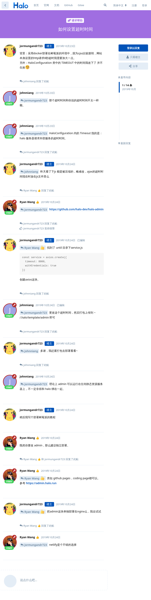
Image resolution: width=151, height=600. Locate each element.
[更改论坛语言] (120, 5)
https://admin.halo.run (41, 483)
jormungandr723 (35, 100)
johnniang (31, 172)
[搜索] (105, 5)
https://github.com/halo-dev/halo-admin (76, 209)
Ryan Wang (34, 248)
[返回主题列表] (5, 5)
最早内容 (124, 77)
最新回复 (124, 143)
